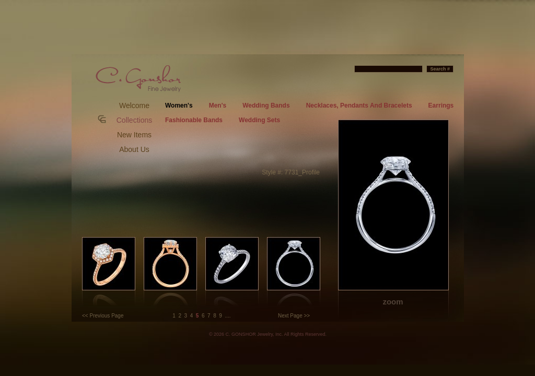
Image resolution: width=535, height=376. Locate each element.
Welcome (134, 105)
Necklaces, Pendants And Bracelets (359, 105)
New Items (134, 135)
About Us (134, 149)
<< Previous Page (103, 316)
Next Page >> (294, 316)
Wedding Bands (265, 105)
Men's (218, 105)
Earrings (441, 105)
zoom (392, 301)
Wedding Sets (259, 120)
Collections (134, 120)
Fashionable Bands (194, 120)
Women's (179, 105)
